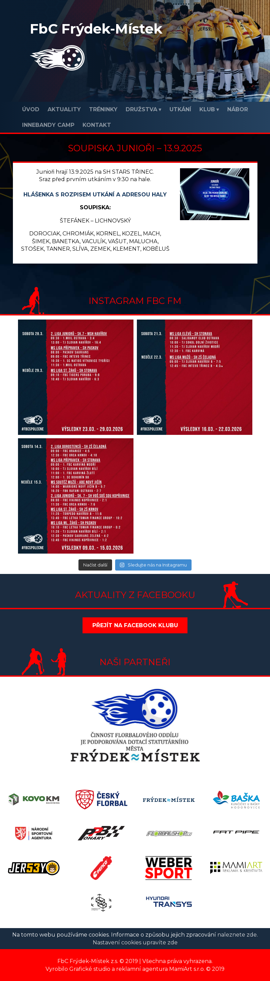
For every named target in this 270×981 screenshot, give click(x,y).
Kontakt (97, 125)
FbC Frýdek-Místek (96, 28)
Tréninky (103, 109)
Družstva (141, 109)
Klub (207, 109)
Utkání (180, 109)
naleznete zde (237, 934)
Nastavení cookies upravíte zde (135, 942)
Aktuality (64, 109)
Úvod (30, 109)
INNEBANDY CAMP (48, 125)
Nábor (237, 109)
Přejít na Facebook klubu (135, 625)
